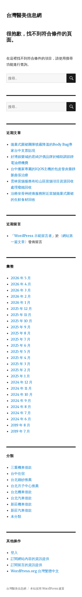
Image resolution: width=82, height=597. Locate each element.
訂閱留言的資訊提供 (26, 565)
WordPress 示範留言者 (33, 235)
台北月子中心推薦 (25, 486)
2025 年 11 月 (21, 315)
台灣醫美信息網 (24, 15)
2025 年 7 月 (20, 339)
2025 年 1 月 (20, 376)
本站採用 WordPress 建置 (47, 588)
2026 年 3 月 (21, 290)
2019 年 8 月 (20, 425)
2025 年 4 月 (21, 357)
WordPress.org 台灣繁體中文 (35, 571)
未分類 (16, 516)
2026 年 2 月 (21, 296)
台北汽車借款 (21, 498)
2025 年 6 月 (21, 345)
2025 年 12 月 (21, 308)
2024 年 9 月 (21, 400)
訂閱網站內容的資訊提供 (30, 558)
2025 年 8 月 (21, 333)
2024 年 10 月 (22, 394)
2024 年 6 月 (21, 419)
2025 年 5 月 (20, 351)
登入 (14, 552)
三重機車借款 (21, 467)
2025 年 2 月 (20, 370)
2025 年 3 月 (20, 364)
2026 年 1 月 (20, 302)
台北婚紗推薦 (21, 479)
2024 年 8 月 (21, 406)
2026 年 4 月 (21, 284)
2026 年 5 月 (21, 278)
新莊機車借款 (21, 504)
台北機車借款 (21, 492)
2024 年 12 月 (21, 382)
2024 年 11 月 (21, 388)
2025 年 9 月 (21, 327)
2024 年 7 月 (21, 413)
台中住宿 (18, 473)
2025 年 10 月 (21, 321)
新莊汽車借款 (21, 510)
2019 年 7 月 (20, 431)
